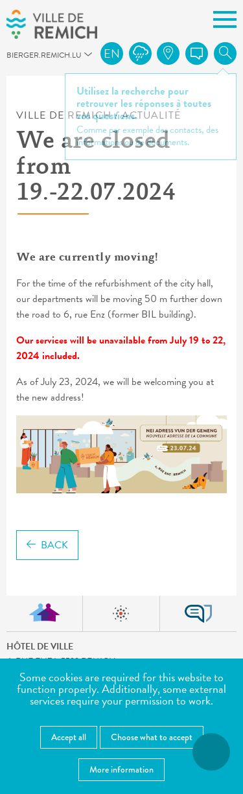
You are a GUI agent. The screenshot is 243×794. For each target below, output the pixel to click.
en (112, 53)
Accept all (68, 736)
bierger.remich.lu (12, 58)
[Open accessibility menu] (211, 752)
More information (121, 769)
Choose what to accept (151, 736)
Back (47, 545)
